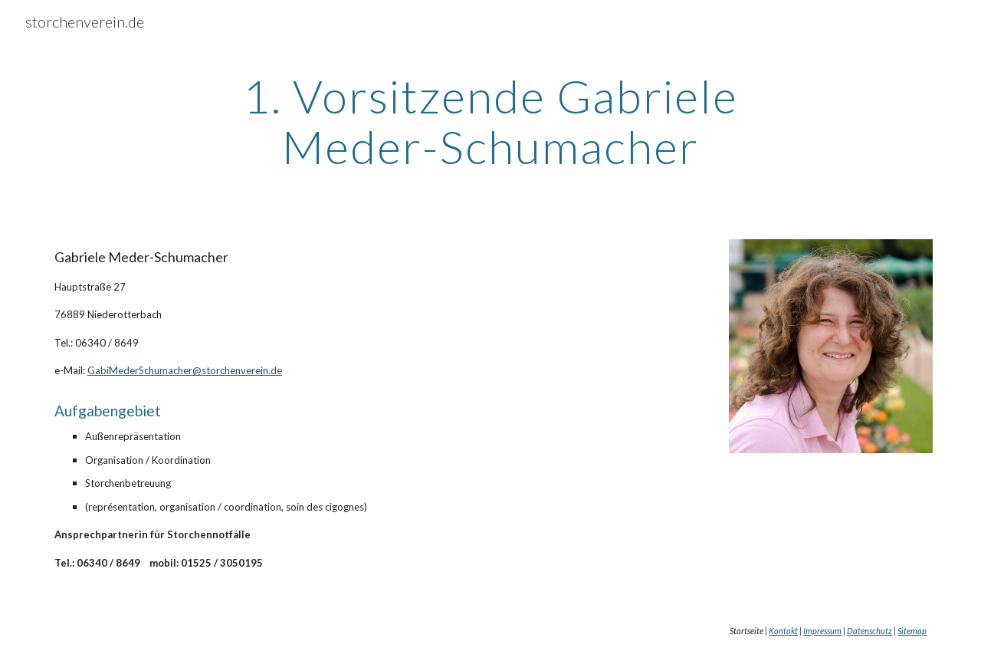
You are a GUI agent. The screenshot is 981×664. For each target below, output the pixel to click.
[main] (490, 121)
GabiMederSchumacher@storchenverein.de (184, 370)
